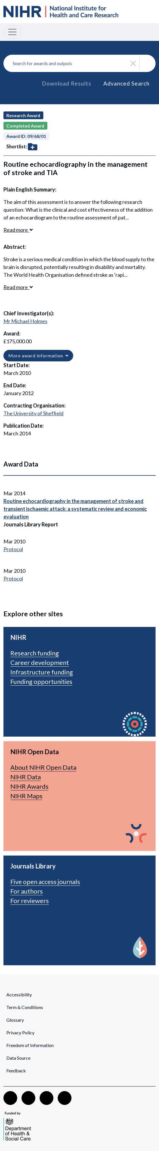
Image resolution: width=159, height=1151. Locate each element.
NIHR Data (25, 777)
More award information (38, 355)
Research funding (34, 653)
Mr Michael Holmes (25, 321)
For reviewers (29, 901)
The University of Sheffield (33, 413)
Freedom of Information (30, 1045)
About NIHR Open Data (43, 767)
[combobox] (79, 63)
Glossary (15, 1020)
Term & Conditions (24, 1007)
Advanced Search (126, 83)
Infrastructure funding (41, 672)
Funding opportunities (41, 681)
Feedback (16, 1070)
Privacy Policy (20, 1032)
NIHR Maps (26, 796)
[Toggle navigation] (12, 32)
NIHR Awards (29, 786)
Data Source (18, 1058)
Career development (39, 662)
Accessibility (19, 994)
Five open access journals (45, 881)
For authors (26, 891)
